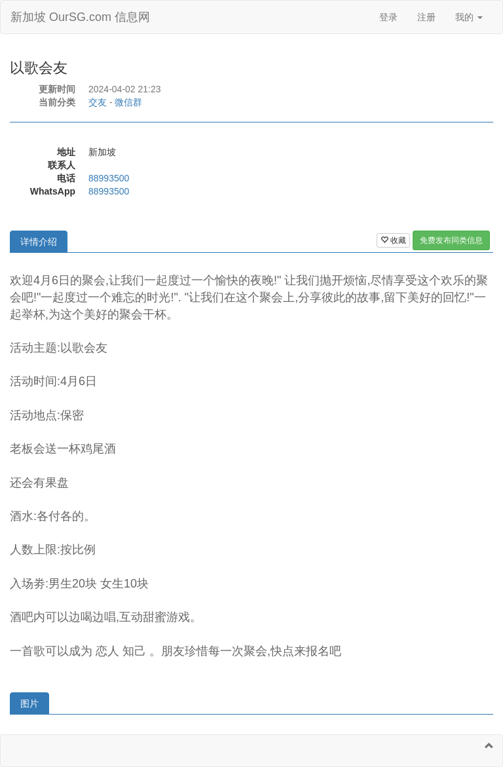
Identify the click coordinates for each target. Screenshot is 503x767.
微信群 (128, 102)
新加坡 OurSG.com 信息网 (80, 17)
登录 (388, 17)
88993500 (108, 178)
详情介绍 (38, 241)
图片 (29, 703)
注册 (426, 17)
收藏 (393, 240)
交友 (97, 102)
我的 (469, 17)
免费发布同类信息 (451, 240)
